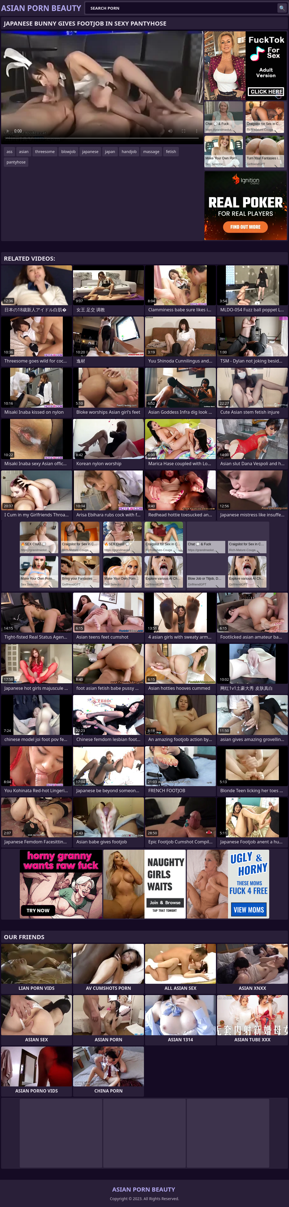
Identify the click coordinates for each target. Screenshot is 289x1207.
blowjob (68, 151)
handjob (129, 151)
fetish (171, 151)
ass (9, 151)
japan (110, 151)
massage (151, 151)
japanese (90, 151)
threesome (45, 151)
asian (24, 151)
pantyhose (16, 162)
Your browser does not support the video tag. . (102, 87)
